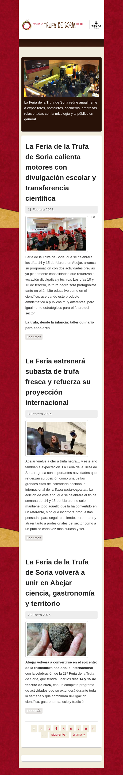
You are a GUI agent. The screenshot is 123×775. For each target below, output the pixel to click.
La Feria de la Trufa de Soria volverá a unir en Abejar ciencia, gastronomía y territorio (60, 583)
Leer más (35, 337)
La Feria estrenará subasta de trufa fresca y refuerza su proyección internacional (58, 382)
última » (79, 734)
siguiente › (59, 734)
